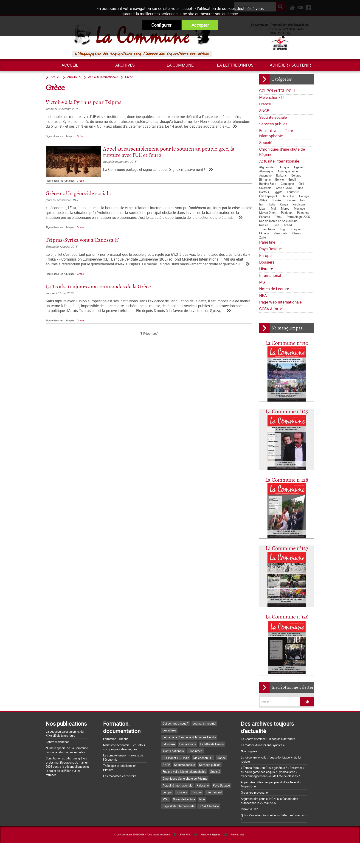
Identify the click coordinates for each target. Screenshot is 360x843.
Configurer (161, 25)
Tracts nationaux (173, 751)
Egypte (278, 192)
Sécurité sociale (273, 117)
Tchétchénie (267, 229)
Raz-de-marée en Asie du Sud (278, 221)
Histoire (266, 268)
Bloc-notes (195, 751)
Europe (265, 255)
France (265, 104)
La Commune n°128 (286, 480)
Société (265, 142)
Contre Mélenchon (57, 742)
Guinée (276, 200)
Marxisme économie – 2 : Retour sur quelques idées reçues (124, 747)
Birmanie (265, 179)
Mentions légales (210, 834)
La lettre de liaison (212, 744)
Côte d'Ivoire (284, 188)
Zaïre (262, 237)
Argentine (265, 175)
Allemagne (266, 171)
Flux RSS (185, 834)
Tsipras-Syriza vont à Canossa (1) (83, 240)
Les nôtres (169, 730)
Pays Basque (270, 248)
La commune (180, 65)
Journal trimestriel (204, 723)
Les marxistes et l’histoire (119, 776)
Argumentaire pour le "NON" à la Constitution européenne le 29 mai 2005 (269, 801)
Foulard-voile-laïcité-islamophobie (276, 133)
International (270, 275)
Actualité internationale (279, 161)
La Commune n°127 (286, 548)
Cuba (299, 188)
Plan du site (237, 834)
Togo (283, 229)
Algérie (298, 167)
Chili (301, 184)
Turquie (296, 229)
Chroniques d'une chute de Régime (282, 151)
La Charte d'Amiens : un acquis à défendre (268, 739)
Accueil (70, 65)
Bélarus (296, 175)
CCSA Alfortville (273, 308)
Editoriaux (169, 744)
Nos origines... (250, 751)
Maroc (285, 208)
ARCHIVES (125, 65)
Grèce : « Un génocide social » (79, 194)
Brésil (292, 179)
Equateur (292, 192)
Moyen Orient (267, 213)
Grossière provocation (255, 792)
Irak (302, 200)
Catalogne (287, 184)
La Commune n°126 (286, 617)
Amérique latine (288, 171)
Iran (261, 204)
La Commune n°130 (286, 343)
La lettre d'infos (235, 65)
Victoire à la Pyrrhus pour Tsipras (83, 102)
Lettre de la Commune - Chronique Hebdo (189, 737)
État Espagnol (268, 196)
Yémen (296, 233)
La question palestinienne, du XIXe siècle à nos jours (65, 733)
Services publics (273, 123)
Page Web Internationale (280, 302)
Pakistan (286, 213)
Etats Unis (288, 196)
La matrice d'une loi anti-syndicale (263, 745)
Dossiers (267, 262)
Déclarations (187, 744)
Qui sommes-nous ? (175, 723)
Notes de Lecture (274, 288)
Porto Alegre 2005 (298, 217)
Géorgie (304, 196)
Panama (264, 217)
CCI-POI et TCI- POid (277, 90)
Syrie (276, 225)
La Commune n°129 (286, 412)
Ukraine (264, 233)
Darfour (264, 192)
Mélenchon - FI (271, 97)
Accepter (200, 25)
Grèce (263, 200)
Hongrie (290, 200)
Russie (263, 225)
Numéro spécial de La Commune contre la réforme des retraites (67, 750)
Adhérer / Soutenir (290, 65)
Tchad (288, 225)
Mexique (299, 208)
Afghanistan (267, 167)
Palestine (303, 213)
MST (263, 282)
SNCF (264, 110)
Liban (262, 208)
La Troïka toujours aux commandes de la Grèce (98, 287)
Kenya (284, 204)
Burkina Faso (267, 184)
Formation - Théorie (115, 739)
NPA (263, 295)
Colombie (265, 188)
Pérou (278, 217)
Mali (273, 208)
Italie (272, 204)
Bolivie (279, 179)
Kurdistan (298, 204)
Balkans (281, 175)
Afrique (284, 167)
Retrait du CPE (250, 809)
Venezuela (280, 233)
